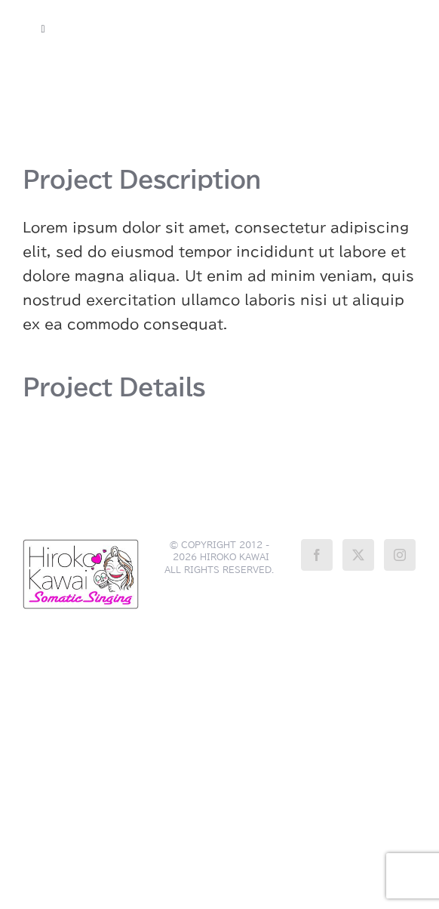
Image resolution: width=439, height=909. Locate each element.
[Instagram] (400, 555)
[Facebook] (317, 555)
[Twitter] (358, 555)
